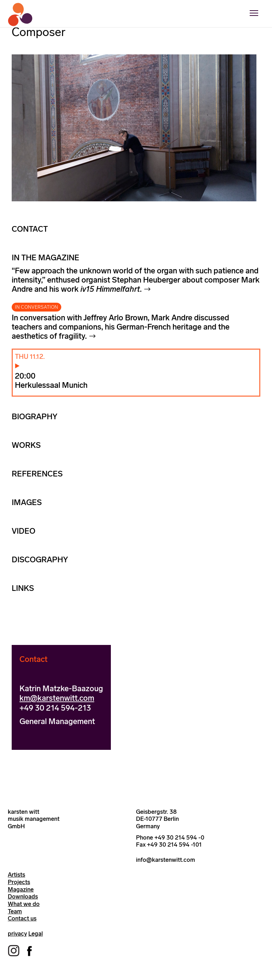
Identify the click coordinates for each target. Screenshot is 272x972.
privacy (17, 933)
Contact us (22, 918)
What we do (24, 903)
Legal (35, 933)
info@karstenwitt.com (165, 859)
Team (15, 911)
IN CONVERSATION (36, 307)
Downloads (23, 896)
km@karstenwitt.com (56, 698)
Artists (16, 874)
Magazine (21, 889)
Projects (19, 881)
